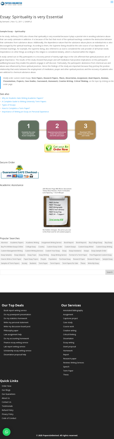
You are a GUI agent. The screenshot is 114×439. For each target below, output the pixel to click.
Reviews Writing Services (73, 362)
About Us (6, 398)
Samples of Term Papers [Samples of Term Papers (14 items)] (10, 263)
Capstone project (70, 318)
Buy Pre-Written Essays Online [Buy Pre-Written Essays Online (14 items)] (12, 247)
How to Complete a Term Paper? (16, 108)
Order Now (6, 386)
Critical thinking (69, 334)
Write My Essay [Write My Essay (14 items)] (93, 263)
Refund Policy (7, 410)
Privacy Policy (7, 414)
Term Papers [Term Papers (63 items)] (55, 263)
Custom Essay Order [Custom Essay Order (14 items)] (54, 247)
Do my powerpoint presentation (17, 314)
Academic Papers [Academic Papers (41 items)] (16, 242)
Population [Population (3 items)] (53, 259)
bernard (5, 21)
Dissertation (68, 338)
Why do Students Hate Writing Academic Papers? (22, 98)
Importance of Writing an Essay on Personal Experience (25, 111)
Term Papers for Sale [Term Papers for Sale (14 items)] (70, 263)
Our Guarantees (8, 394)
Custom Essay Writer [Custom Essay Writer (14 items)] (86, 247)
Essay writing (68, 342)
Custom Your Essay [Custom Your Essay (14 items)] (53, 251)
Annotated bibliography (73, 310)
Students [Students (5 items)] (33, 263)
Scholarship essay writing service (17, 350)
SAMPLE (28, 21)
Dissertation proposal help (15, 354)
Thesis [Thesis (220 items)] (83, 263)
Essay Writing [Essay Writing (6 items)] (44, 255)
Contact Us (6, 402)
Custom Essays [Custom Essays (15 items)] (70, 247)
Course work (68, 326)
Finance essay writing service (16, 342)
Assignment (68, 314)
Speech (66, 366)
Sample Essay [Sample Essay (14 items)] (108, 259)
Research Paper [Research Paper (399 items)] (79, 259)
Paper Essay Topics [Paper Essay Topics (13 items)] (31, 259)
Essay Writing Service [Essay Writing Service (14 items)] (59, 255)
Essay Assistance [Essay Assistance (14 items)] (75, 251)
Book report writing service (15, 310)
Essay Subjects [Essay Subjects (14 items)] (19, 255)
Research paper (69, 358)
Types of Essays (9, 105)
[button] (6, 432)
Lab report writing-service (14, 346)
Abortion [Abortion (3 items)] (4, 242)
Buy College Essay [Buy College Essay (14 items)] (95, 242)
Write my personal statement (16, 322)
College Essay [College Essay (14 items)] (31, 247)
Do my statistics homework (15, 318)
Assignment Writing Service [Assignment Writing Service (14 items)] (51, 242)
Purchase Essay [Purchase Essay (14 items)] (65, 259)
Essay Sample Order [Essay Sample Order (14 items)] (98, 251)
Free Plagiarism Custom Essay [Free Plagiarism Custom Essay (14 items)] (101, 255)
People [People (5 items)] (43, 259)
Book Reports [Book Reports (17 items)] (81, 242)
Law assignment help (13, 334)
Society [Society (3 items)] (24, 263)
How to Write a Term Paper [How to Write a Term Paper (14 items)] (11, 259)
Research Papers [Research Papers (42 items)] (94, 259)
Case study (67, 322)
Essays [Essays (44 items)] (86, 251)
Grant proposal (69, 346)
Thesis (66, 374)
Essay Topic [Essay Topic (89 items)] (32, 255)
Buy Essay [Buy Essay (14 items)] (108, 242)
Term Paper (68, 370)
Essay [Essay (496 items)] (64, 251)
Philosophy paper (11, 330)
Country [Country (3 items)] (41, 247)
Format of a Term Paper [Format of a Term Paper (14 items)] (78, 255)
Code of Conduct (9, 418)
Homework (68, 350)
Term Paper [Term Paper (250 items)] (43, 263)
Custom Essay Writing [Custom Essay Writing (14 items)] (104, 247)
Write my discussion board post (17, 326)
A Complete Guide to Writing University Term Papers (24, 101)
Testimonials (7, 406)
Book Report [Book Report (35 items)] (69, 242)
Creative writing (69, 330)
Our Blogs (6, 390)
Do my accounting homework (16, 338)
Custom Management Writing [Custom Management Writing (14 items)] (12, 251)
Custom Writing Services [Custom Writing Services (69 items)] (34, 251)
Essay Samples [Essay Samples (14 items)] (6, 255)
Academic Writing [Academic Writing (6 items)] (32, 242)
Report (66, 354)
